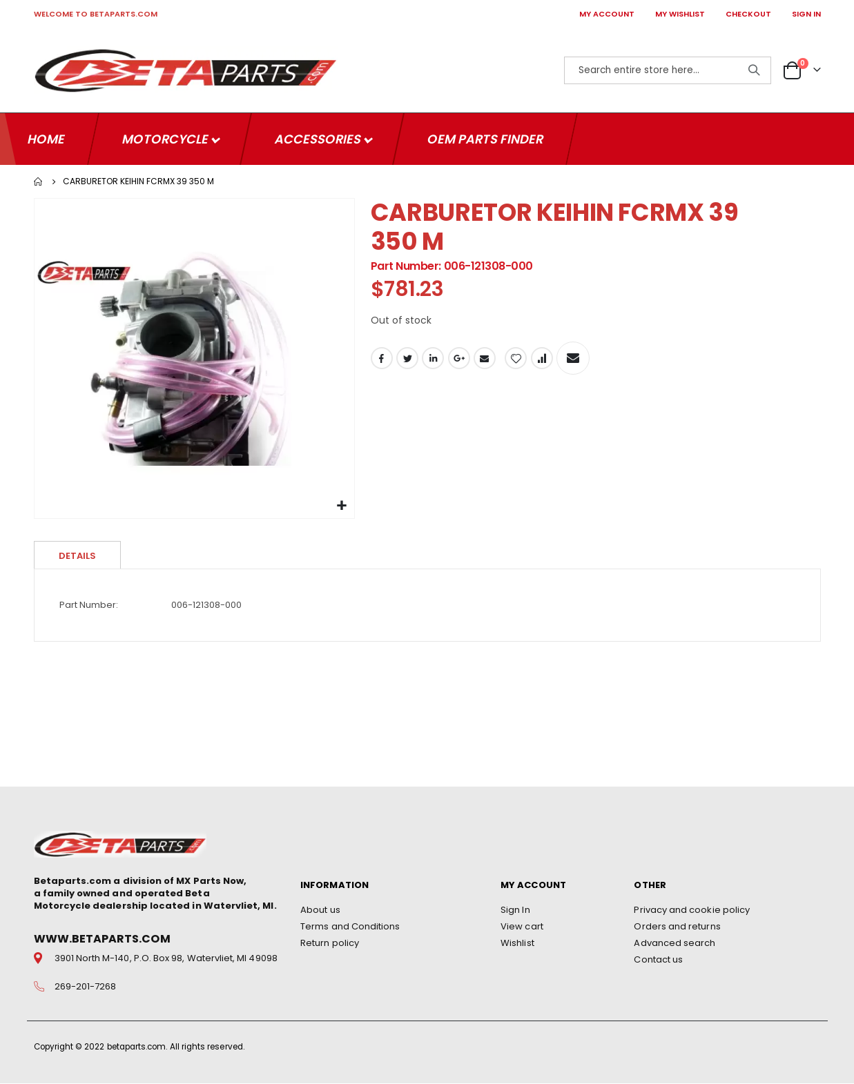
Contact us (658, 960)
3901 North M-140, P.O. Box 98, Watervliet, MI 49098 (166, 958)
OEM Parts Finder (485, 138)
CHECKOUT (748, 13)
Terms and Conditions (350, 927)
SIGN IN (806, 13)
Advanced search (674, 943)
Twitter (407, 359)
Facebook (382, 359)
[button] (342, 505)
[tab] (77, 554)
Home (38, 181)
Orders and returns (677, 927)
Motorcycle (166, 138)
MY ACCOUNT (606, 13)
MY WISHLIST (680, 13)
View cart (522, 927)
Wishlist (517, 943)
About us (320, 910)
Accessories (319, 138)
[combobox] (667, 70)
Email (485, 359)
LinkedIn (433, 359)
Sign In (515, 910)
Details (77, 555)
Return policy (329, 943)
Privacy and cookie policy (692, 910)
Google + (459, 359)
